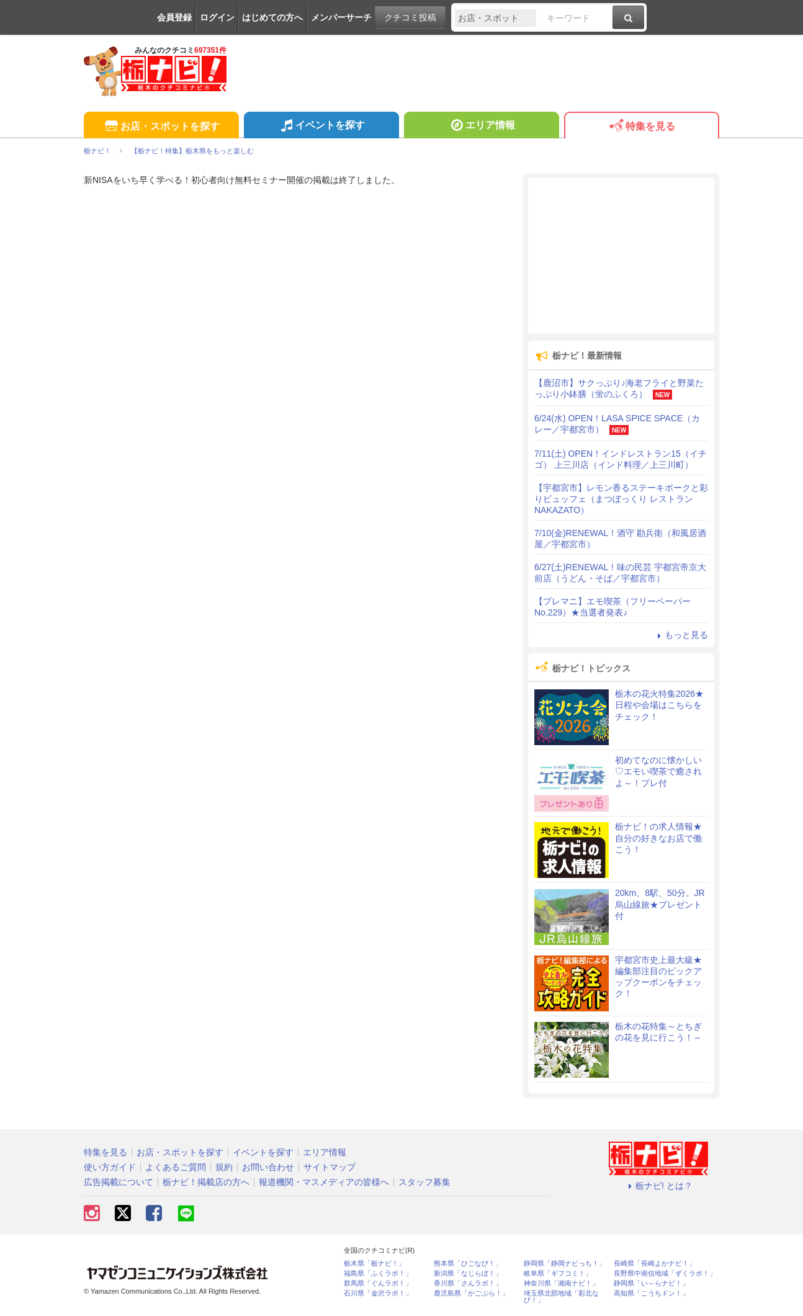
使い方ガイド (110, 1167)
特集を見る (641, 126)
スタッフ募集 (424, 1182)
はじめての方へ (272, 17)
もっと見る (680, 635)
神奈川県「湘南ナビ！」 (561, 1283)
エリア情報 (481, 126)
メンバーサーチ (341, 17)
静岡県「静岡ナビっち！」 (565, 1263)
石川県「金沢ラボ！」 (378, 1293)
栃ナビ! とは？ (658, 1186)
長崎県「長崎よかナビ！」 (655, 1263)
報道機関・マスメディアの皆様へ (324, 1182)
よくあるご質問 (175, 1167)
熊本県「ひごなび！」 (468, 1263)
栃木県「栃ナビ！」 (374, 1263)
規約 (224, 1167)
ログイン (217, 17)
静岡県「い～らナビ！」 (651, 1283)
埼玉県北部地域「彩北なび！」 (561, 1297)
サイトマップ (329, 1167)
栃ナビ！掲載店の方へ (206, 1182)
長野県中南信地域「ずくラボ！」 (665, 1273)
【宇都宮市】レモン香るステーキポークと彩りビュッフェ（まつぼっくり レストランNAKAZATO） (621, 499)
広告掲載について (118, 1182)
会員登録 (174, 17)
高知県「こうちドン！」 (651, 1293)
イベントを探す (321, 126)
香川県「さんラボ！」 (468, 1283)
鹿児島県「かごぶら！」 (471, 1293)
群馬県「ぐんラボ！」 (378, 1283)
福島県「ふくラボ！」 (378, 1273)
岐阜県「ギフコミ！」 (558, 1273)
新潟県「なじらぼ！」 (468, 1273)
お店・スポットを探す (161, 126)
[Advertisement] (621, 255)
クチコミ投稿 (410, 17)
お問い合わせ (268, 1167)
